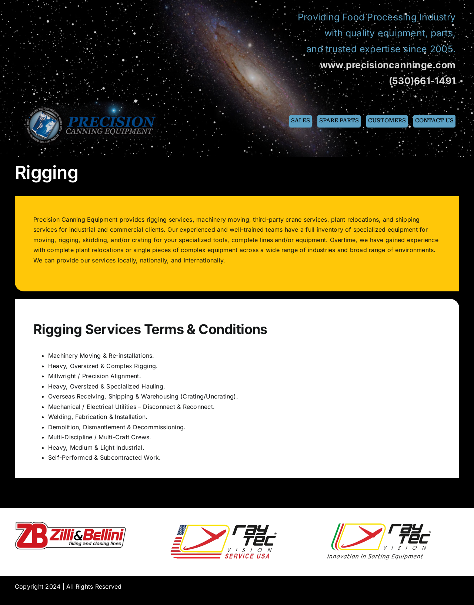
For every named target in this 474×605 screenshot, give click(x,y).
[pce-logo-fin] (93, 101)
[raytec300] (378, 525)
